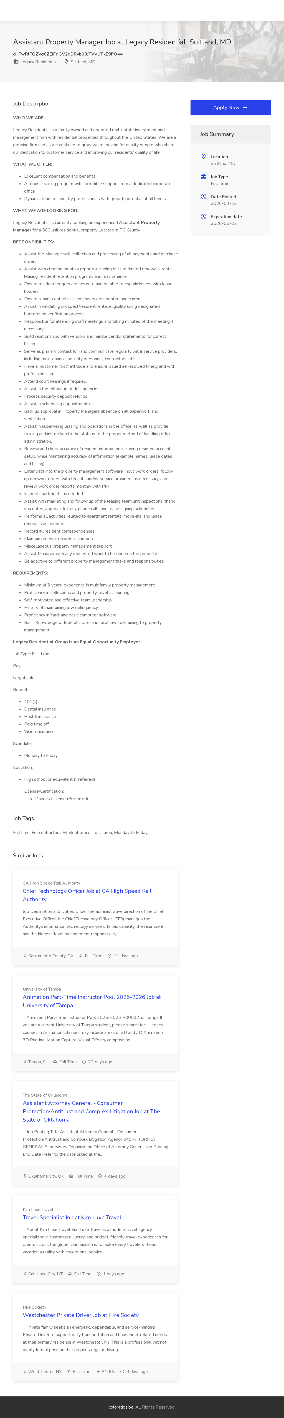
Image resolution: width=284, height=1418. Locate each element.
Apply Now (230, 107)
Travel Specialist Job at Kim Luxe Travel (72, 1217)
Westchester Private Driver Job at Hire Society (81, 1315)
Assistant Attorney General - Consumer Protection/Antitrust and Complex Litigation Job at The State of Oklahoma (91, 1111)
